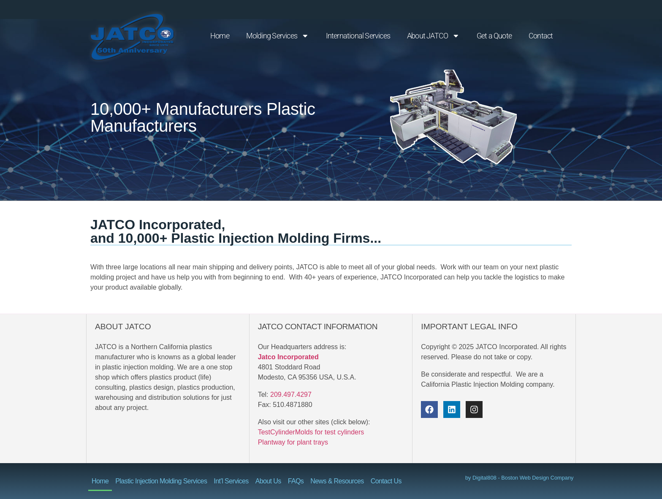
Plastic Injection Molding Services (161, 481)
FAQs (296, 481)
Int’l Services (231, 481)
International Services (358, 36)
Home (219, 36)
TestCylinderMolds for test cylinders (311, 432)
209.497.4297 (291, 394)
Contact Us (386, 481)
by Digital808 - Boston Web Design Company (519, 478)
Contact (541, 36)
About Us (268, 481)
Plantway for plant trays (293, 442)
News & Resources (337, 481)
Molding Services (277, 36)
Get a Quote (494, 36)
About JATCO (433, 36)
